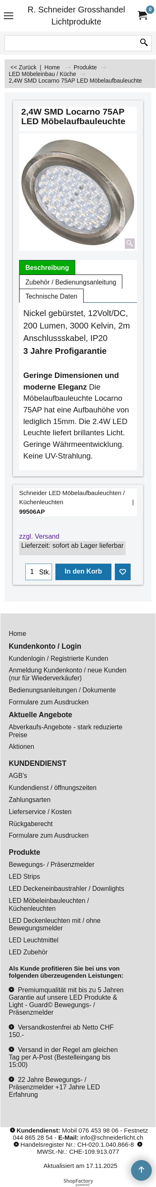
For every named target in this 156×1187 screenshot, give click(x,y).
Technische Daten (51, 296)
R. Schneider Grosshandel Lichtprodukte (76, 15)
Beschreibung (47, 267)
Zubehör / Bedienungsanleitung (70, 282)
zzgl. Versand (39, 536)
